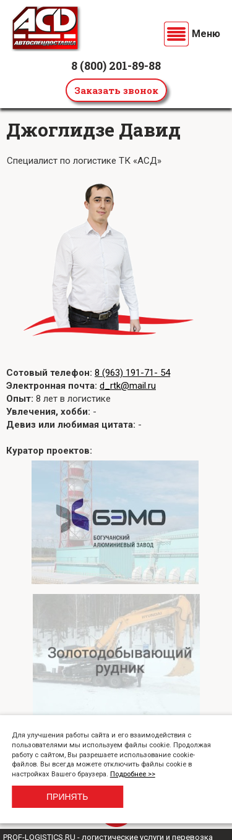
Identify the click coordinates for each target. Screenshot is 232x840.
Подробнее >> (132, 774)
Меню (206, 34)
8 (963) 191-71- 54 (132, 372)
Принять (67, 797)
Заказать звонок (116, 90)
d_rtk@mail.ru (128, 385)
